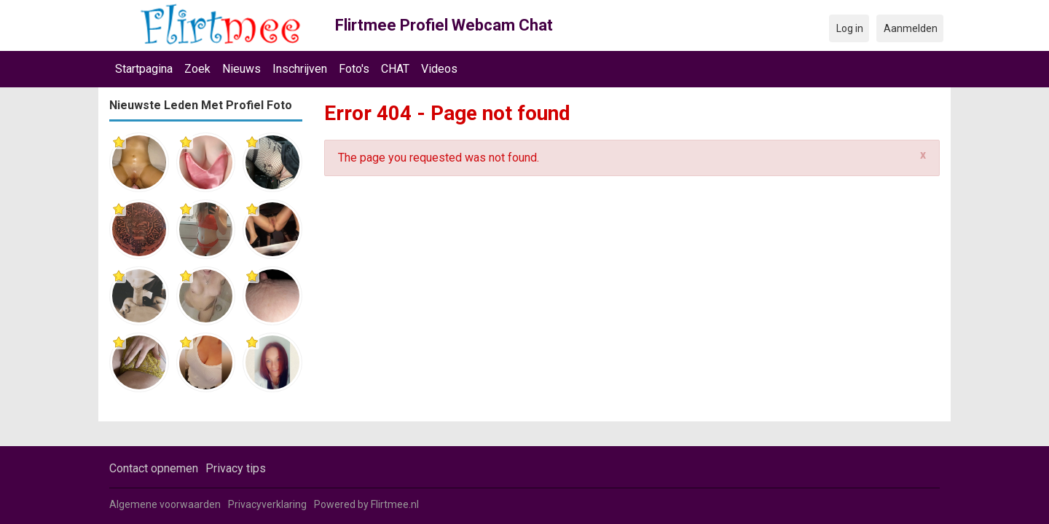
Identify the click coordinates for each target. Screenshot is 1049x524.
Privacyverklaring (267, 504)
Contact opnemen (153, 468)
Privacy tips (235, 468)
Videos (439, 69)
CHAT (395, 69)
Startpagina (144, 69)
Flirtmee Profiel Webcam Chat (444, 25)
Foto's (354, 69)
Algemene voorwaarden (165, 504)
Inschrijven (299, 69)
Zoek (197, 69)
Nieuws (241, 69)
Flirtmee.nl (395, 504)
